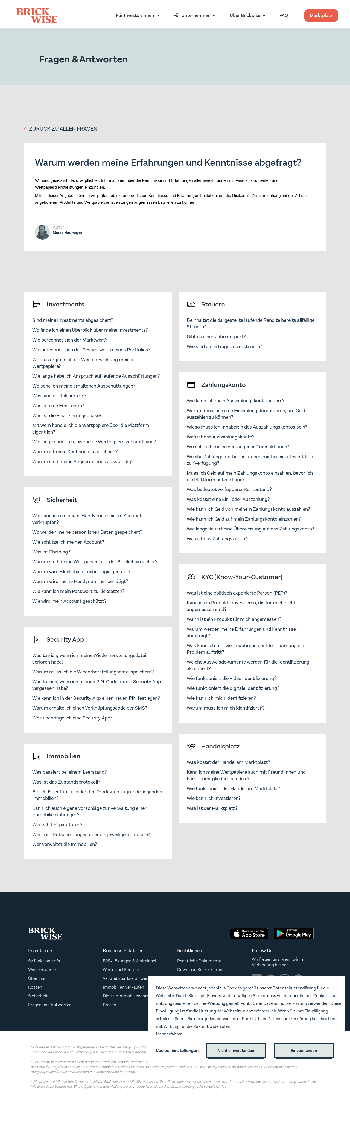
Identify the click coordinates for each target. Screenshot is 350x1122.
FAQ (283, 15)
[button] (136, 15)
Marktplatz (321, 15)
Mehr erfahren (169, 1034)
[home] (36, 15)
